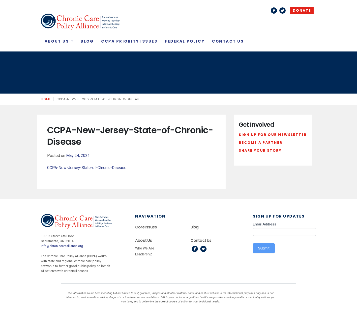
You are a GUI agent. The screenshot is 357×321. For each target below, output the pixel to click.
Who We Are (144, 248)
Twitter (282, 10)
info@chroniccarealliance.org (62, 246)
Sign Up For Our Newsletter (273, 134)
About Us (57, 41)
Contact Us (228, 41)
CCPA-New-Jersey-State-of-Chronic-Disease (86, 167)
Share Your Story (260, 150)
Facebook (274, 10)
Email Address (264, 224)
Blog (87, 41)
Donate (302, 10)
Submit (263, 248)
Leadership (143, 254)
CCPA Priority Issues (129, 41)
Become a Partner (260, 142)
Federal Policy (185, 41)
